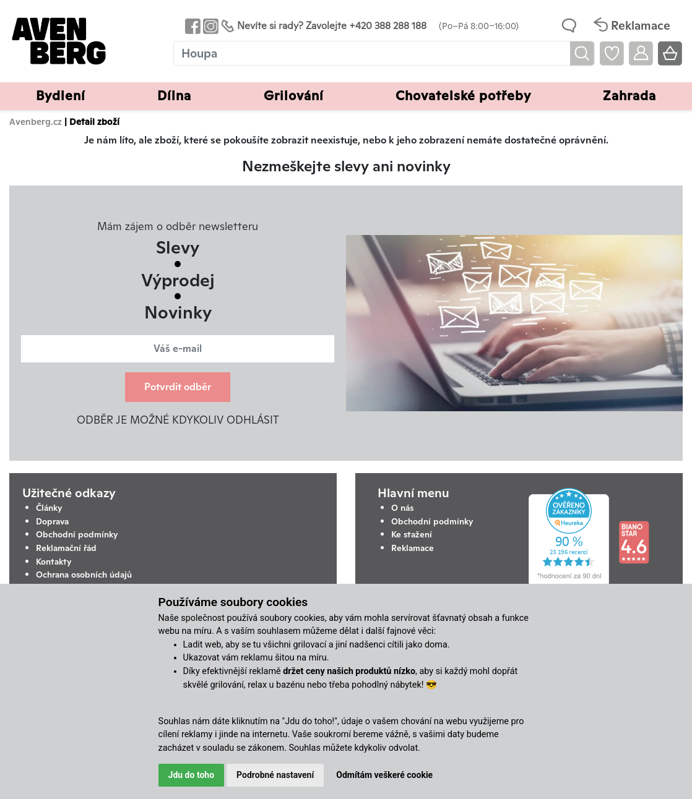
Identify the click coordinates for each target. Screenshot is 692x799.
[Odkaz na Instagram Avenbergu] (209, 25)
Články (49, 507)
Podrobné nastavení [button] (275, 775)
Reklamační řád (66, 547)
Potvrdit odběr (177, 386)
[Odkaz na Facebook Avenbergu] (192, 25)
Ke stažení (411, 534)
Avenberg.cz (35, 121)
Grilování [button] (294, 95)
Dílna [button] (174, 95)
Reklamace (412, 547)
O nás (402, 507)
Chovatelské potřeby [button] (463, 95)
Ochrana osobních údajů (84, 574)
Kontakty (54, 561)
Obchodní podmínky (77, 534)
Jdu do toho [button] (191, 775)
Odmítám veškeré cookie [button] (384, 775)
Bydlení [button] (60, 95)
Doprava (52, 521)
